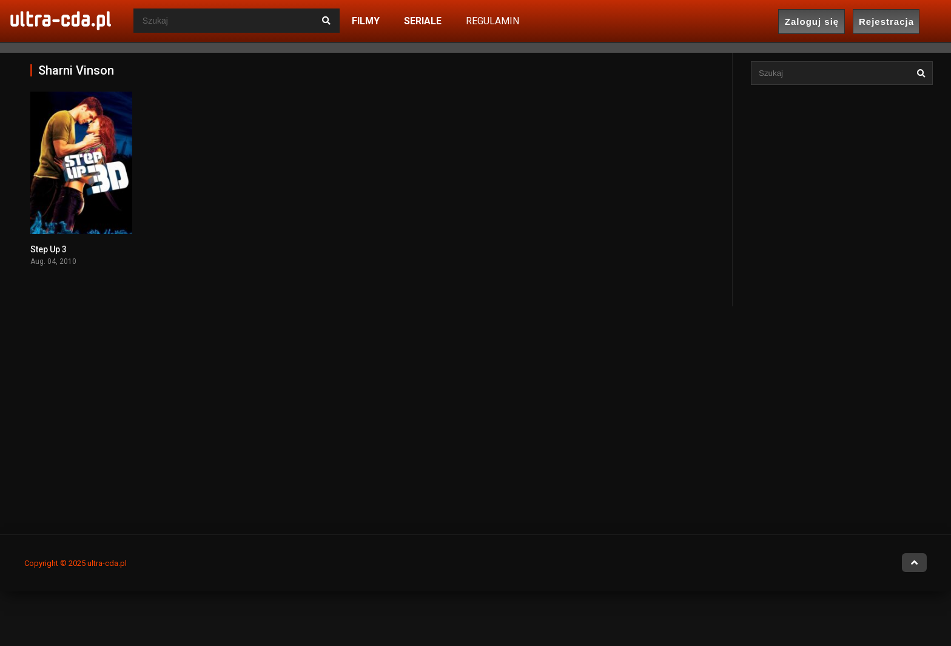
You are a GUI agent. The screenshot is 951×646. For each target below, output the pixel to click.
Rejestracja (886, 21)
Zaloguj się (812, 21)
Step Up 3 (48, 249)
